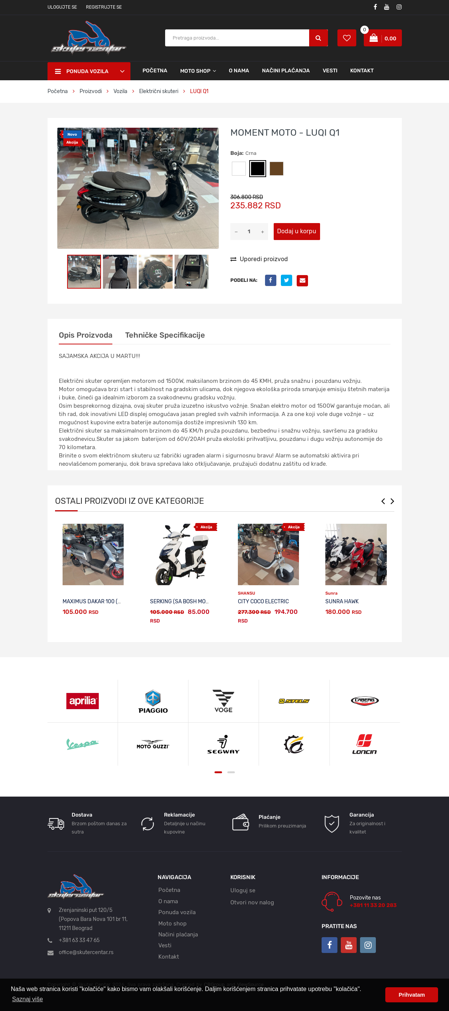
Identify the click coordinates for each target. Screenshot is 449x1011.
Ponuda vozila (177, 912)
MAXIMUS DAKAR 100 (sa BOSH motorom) (115, 601)
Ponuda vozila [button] (82, 71)
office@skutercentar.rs (86, 952)
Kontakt (362, 70)
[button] (212, 134)
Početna (155, 70)
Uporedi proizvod (259, 259)
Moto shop (172, 923)
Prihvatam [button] (411, 995)
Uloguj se (242, 890)
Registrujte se (104, 7)
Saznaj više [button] (27, 999)
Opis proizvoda (85, 335)
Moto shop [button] (195, 71)
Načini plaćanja (286, 70)
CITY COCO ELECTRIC (263, 601)
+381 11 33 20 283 (373, 905)
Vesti (330, 70)
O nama (239, 70)
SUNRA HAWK (342, 601)
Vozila (120, 91)
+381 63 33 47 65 (79, 940)
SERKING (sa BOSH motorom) (187, 601)
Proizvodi (91, 91)
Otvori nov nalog (252, 902)
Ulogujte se (62, 7)
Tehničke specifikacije (165, 335)
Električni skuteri (158, 91)
